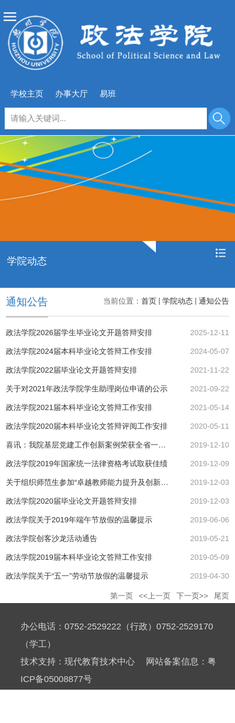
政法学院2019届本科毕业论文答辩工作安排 (79, 557)
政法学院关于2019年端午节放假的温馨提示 (79, 519)
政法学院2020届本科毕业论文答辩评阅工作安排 (87, 426)
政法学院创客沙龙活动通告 (51, 538)
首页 (148, 301)
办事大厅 (71, 93)
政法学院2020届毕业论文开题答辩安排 (71, 501)
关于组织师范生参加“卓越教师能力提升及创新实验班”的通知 (107, 482)
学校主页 (27, 93)
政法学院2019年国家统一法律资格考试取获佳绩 (87, 463)
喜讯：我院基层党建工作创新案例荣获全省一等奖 (89, 444)
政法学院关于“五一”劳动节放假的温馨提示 (77, 575)
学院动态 (177, 301)
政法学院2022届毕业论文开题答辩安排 (71, 370)
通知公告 (214, 301)
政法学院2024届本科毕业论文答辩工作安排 (79, 351)
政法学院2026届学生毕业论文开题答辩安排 (79, 332)
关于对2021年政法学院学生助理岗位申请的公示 (87, 388)
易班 (108, 93)
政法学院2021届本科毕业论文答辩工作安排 (79, 407)
